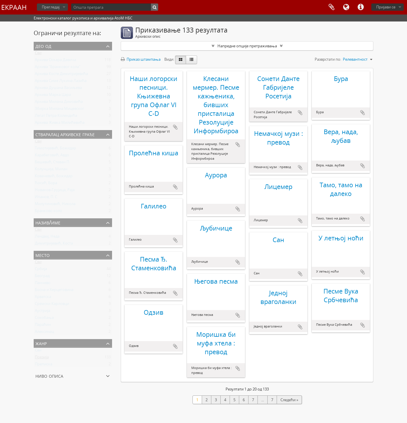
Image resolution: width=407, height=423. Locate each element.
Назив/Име (47, 222)
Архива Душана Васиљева (58, 88)
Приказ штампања (141, 59)
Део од (43, 46)
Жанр (41, 343)
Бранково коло (48, 212)
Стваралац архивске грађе (65, 134)
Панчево (43, 284)
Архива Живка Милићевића (59, 123)
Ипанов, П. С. (46, 198)
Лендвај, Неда (47, 237)
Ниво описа (49, 375)
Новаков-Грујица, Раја (55, 191)
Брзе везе (360, 7)
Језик (346, 7)
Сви (38, 54)
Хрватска (43, 297)
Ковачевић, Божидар (54, 177)
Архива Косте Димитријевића (61, 75)
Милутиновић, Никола (55, 205)
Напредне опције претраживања (247, 45)
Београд (42, 277)
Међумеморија (331, 7)
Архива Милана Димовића (59, 102)
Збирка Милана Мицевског (59, 109)
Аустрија (42, 311)
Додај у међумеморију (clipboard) (175, 127)
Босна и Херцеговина (54, 291)
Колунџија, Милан (51, 170)
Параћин (43, 325)
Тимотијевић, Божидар (55, 149)
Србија (41, 270)
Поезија (42, 358)
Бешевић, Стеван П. (52, 163)
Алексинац (44, 332)
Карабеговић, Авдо (52, 156)
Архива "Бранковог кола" (57, 68)
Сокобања (44, 318)
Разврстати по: (328, 59)
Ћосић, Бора (46, 184)
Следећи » (289, 399)
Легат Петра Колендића (56, 116)
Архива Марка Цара (53, 95)
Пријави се (385, 7)
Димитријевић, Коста (54, 244)
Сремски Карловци (52, 304)
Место (42, 255)
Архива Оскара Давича (55, 61)
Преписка (43, 365)
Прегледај (51, 7)
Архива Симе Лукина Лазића (61, 81)
